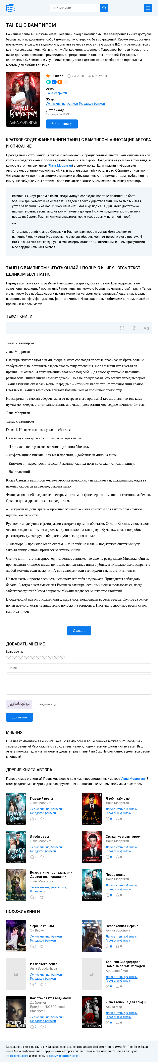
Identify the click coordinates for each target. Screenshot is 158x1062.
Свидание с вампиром (123, 836)
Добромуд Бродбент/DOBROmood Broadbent (47, 1007)
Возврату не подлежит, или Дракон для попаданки (51, 875)
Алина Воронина (118, 930)
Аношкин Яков (117, 971)
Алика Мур (114, 1007)
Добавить (19, 717)
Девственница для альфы (126, 1002)
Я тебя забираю (118, 798)
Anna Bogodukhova (43, 968)
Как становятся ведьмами (50, 998)
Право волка (115, 875)
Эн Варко (37, 930)
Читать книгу (62, 124)
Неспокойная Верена (122, 926)
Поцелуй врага (41, 798)
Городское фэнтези (92, 103)
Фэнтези (72, 103)
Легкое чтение (55, 103)
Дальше (79, 631)
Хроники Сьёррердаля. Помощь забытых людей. (126, 964)
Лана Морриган (56, 93)
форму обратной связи (64, 1055)
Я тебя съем (39, 836)
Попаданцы (38, 891)
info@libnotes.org (17, 1055)
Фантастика (58, 887)
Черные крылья (42, 926)
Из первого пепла (43, 964)
